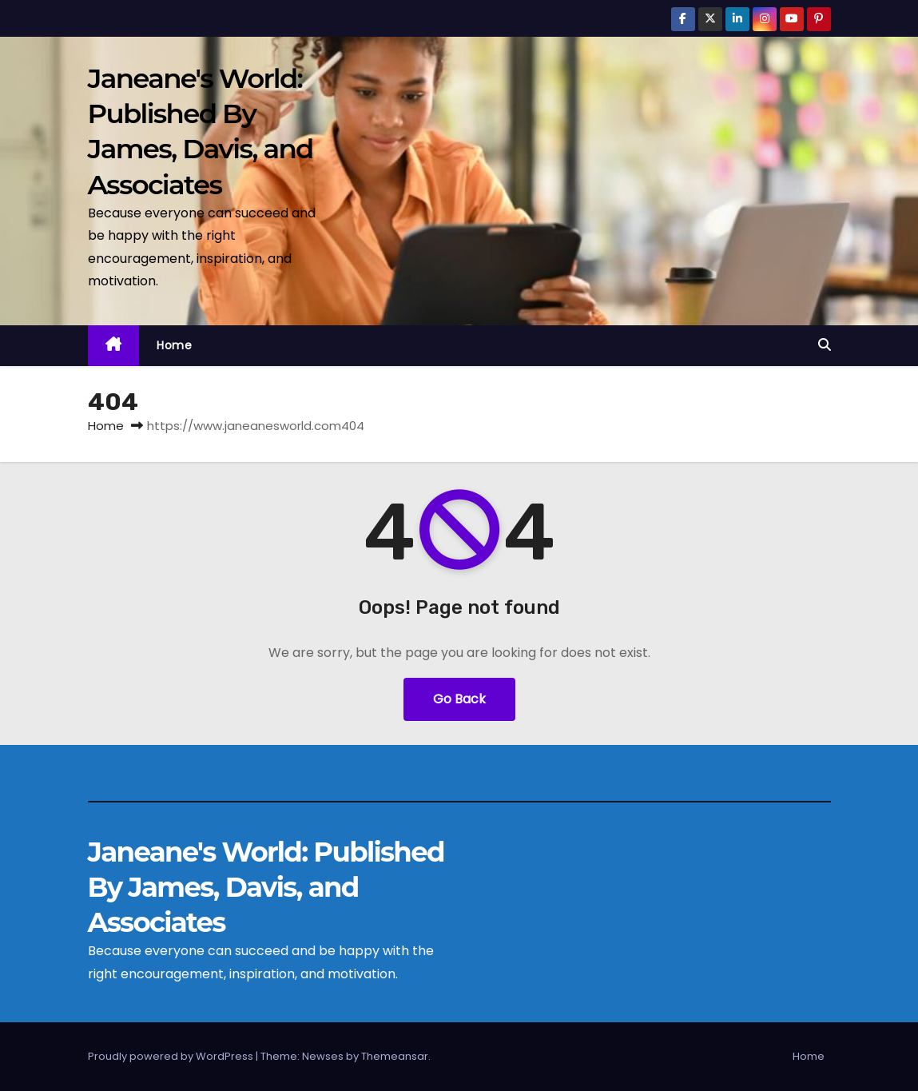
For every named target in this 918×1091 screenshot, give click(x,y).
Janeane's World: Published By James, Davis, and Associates (266, 887)
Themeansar (394, 1056)
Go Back (459, 699)
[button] (824, 345)
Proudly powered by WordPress (172, 1056)
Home (174, 345)
